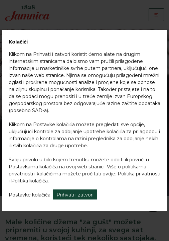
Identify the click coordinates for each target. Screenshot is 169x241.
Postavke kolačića (29, 195)
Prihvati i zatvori (75, 195)
